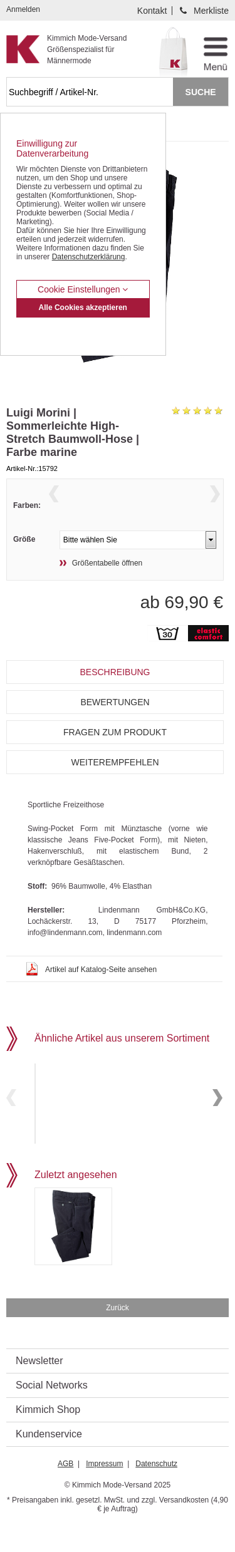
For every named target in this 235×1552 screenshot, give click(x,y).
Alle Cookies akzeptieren (83, 307)
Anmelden (23, 9)
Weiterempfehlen (115, 785)
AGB (65, 1490)
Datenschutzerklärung (88, 256)
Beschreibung (115, 695)
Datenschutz (156, 1490)
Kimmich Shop (48, 1435)
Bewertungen (114, 725)
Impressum (104, 1490)
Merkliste (211, 10)
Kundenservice (49, 1460)
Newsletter (39, 1387)
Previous (54, 508)
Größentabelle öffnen (107, 586)
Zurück (117, 1334)
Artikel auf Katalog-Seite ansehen (101, 992)
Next (215, 508)
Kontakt (152, 10)
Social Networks (52, 1411)
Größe (24, 562)
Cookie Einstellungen (83, 289)
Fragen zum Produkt (115, 755)
